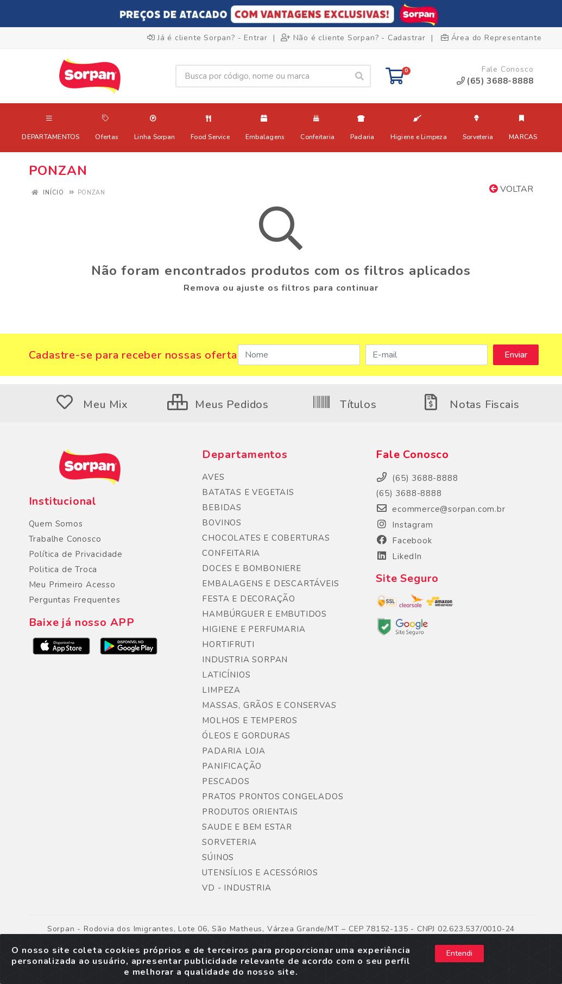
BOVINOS (222, 522)
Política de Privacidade (76, 554)
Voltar (511, 189)
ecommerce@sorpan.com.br (440, 509)
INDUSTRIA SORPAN (245, 659)
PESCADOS (225, 781)
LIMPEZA (221, 690)
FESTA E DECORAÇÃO (248, 598)
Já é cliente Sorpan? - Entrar (207, 38)
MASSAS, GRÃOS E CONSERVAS (269, 705)
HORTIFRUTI (228, 644)
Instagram (404, 524)
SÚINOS (218, 857)
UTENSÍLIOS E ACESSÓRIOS (260, 872)
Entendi (459, 960)
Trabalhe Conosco (65, 539)
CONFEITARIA (231, 553)
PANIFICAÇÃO (232, 766)
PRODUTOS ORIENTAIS (250, 811)
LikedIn (398, 556)
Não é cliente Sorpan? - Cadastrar (353, 38)
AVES (213, 477)
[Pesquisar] (359, 76)
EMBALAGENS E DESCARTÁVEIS (270, 583)
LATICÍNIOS (226, 674)
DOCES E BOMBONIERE (251, 568)
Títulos (344, 404)
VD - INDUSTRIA (236, 887)
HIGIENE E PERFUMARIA (253, 629)
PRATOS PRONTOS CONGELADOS (272, 796)
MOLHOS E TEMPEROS (250, 720)
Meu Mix (91, 404)
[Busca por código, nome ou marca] (262, 76)
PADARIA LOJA (234, 750)
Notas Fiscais (470, 404)
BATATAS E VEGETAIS (248, 492)
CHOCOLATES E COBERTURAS (266, 537)
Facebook (404, 540)
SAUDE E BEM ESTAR (247, 827)
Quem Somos (56, 523)
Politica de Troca (63, 569)
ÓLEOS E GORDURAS (246, 735)
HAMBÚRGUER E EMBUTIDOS (264, 614)
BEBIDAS (222, 507)
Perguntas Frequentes (75, 599)
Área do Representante (491, 38)
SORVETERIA (229, 842)
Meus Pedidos (218, 404)
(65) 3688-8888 (408, 493)
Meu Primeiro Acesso (72, 584)
